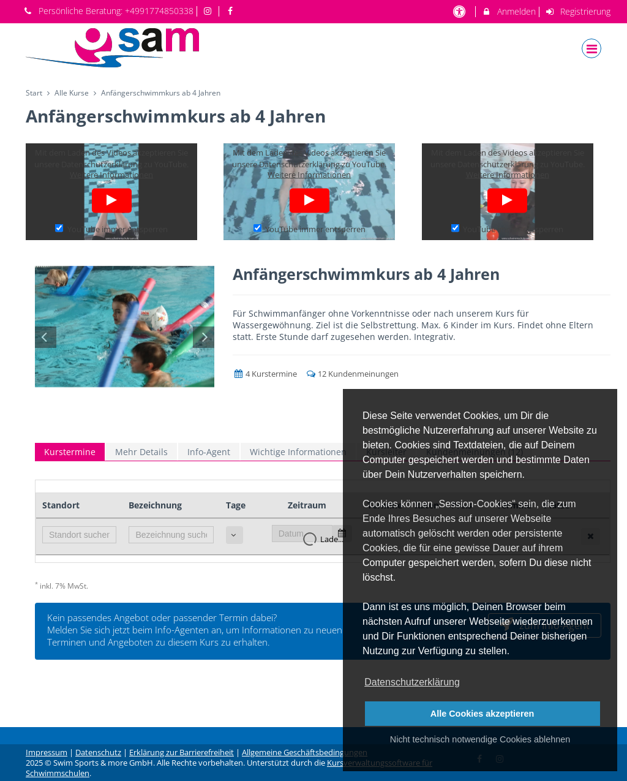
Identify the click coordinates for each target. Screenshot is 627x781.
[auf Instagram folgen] (209, 11)
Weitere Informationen (111, 174)
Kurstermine (70, 452)
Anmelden (508, 11)
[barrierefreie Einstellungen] (460, 11)
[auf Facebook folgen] (231, 11)
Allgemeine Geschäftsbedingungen (304, 752)
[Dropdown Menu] (591, 48)
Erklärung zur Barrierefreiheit (181, 752)
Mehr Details (141, 452)
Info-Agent (208, 452)
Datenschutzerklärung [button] (412, 682)
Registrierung (578, 11)
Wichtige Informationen (298, 452)
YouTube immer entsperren (111, 229)
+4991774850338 (159, 11)
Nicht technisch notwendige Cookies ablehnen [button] (480, 739)
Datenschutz (98, 752)
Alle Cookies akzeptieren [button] (482, 714)
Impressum (46, 752)
